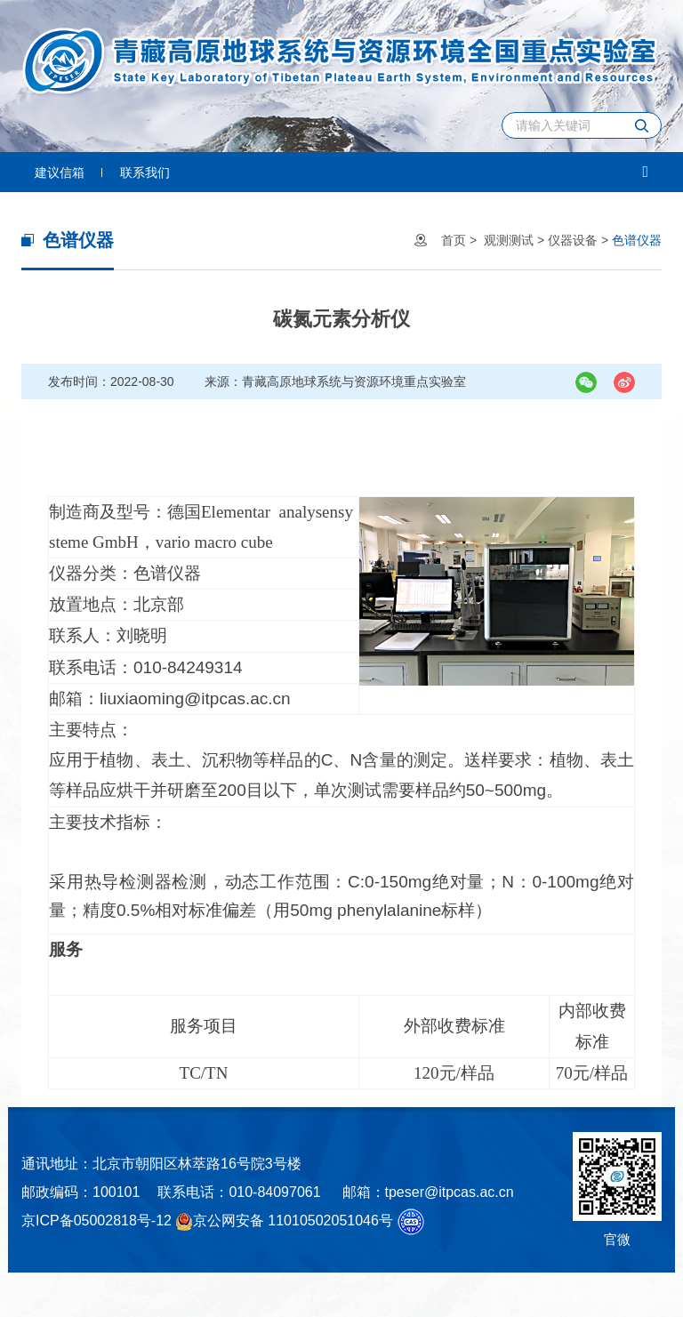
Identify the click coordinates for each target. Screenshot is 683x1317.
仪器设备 (573, 240)
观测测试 (509, 240)
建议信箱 (59, 172)
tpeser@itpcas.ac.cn (449, 1192)
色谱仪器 (637, 240)
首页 (453, 240)
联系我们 (145, 172)
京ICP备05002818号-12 (96, 1220)
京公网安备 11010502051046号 (284, 1222)
